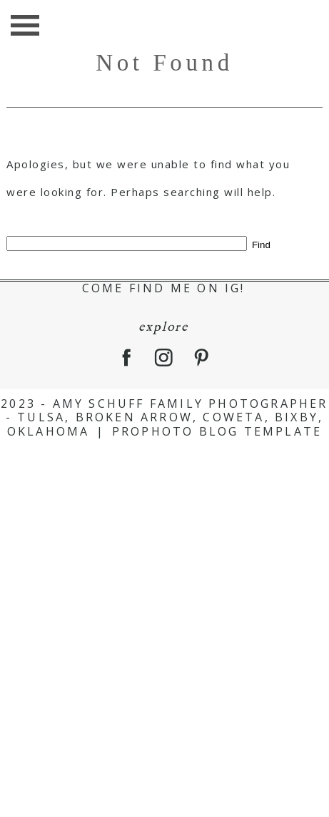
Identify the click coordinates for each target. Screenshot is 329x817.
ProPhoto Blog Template (217, 431)
